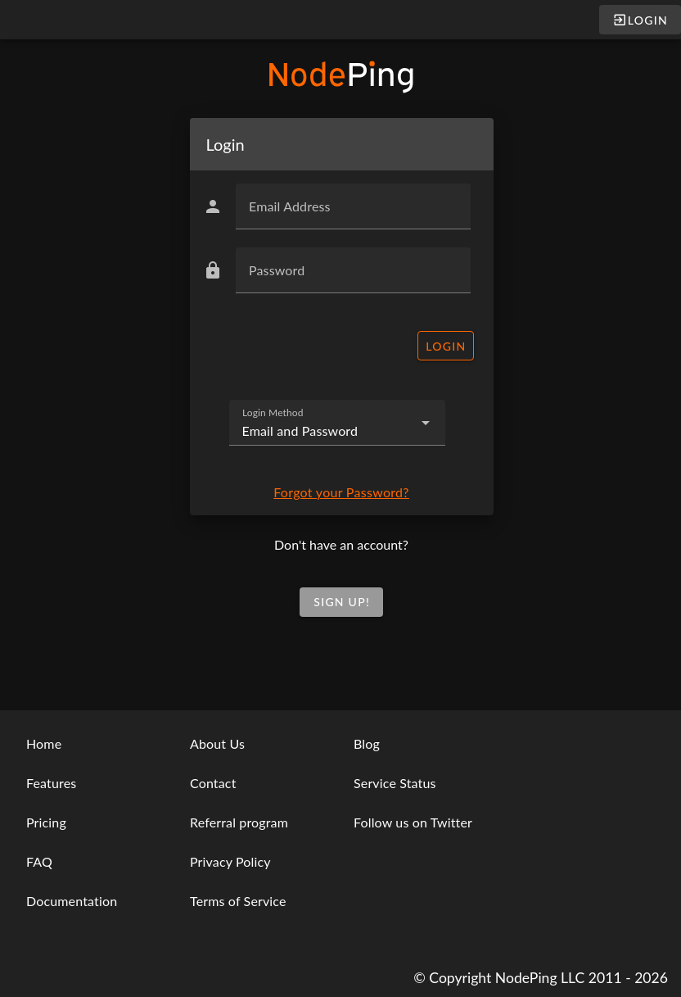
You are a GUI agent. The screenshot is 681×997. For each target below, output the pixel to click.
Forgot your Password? (341, 492)
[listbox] (85, 822)
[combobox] (337, 423)
